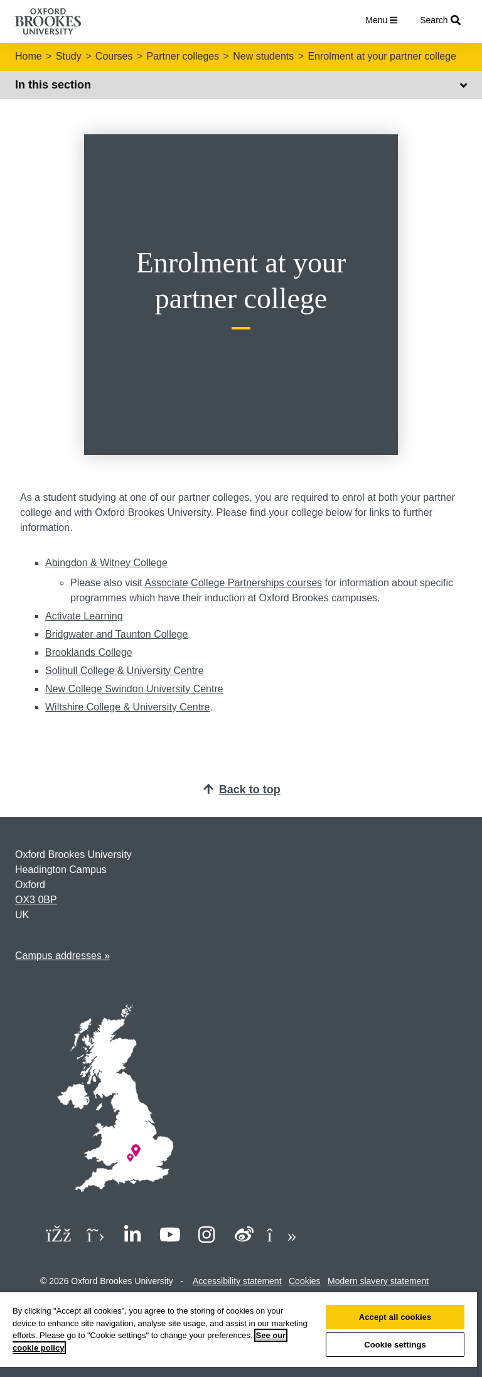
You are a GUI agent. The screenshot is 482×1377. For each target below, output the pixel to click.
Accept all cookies (395, 1317)
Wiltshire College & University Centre (127, 707)
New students (263, 56)
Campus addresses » (62, 955)
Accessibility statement (237, 1281)
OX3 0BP (36, 899)
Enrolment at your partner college (382, 56)
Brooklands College (88, 652)
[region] (238, 1334)
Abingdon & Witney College (106, 562)
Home (28, 56)
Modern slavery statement (378, 1281)
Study (69, 56)
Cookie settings (395, 1344)
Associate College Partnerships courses (233, 582)
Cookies (305, 1281)
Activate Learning (84, 616)
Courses (114, 56)
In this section (241, 84)
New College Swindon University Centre (134, 688)
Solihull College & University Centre (124, 670)
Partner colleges (183, 56)
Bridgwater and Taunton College (116, 634)
